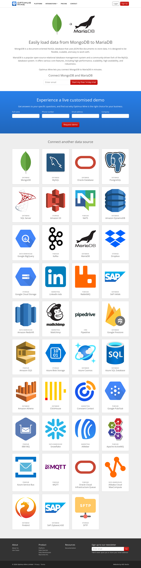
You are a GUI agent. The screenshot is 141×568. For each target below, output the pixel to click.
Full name (16, 112)
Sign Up (125, 4)
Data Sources (43, 550)
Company (105, 112)
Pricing (64, 4)
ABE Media (125, 564)
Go (126, 549)
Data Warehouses (45, 552)
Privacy (37, 564)
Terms (43, 564)
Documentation (70, 548)
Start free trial (84, 82)
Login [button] (116, 4)
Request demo (71, 124)
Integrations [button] (50, 4)
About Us (15, 548)
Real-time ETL (43, 555)
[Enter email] (56, 82)
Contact (73, 4)
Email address (77, 112)
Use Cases (15, 550)
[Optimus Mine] (21, 3)
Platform (38, 4)
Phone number (48, 112)
